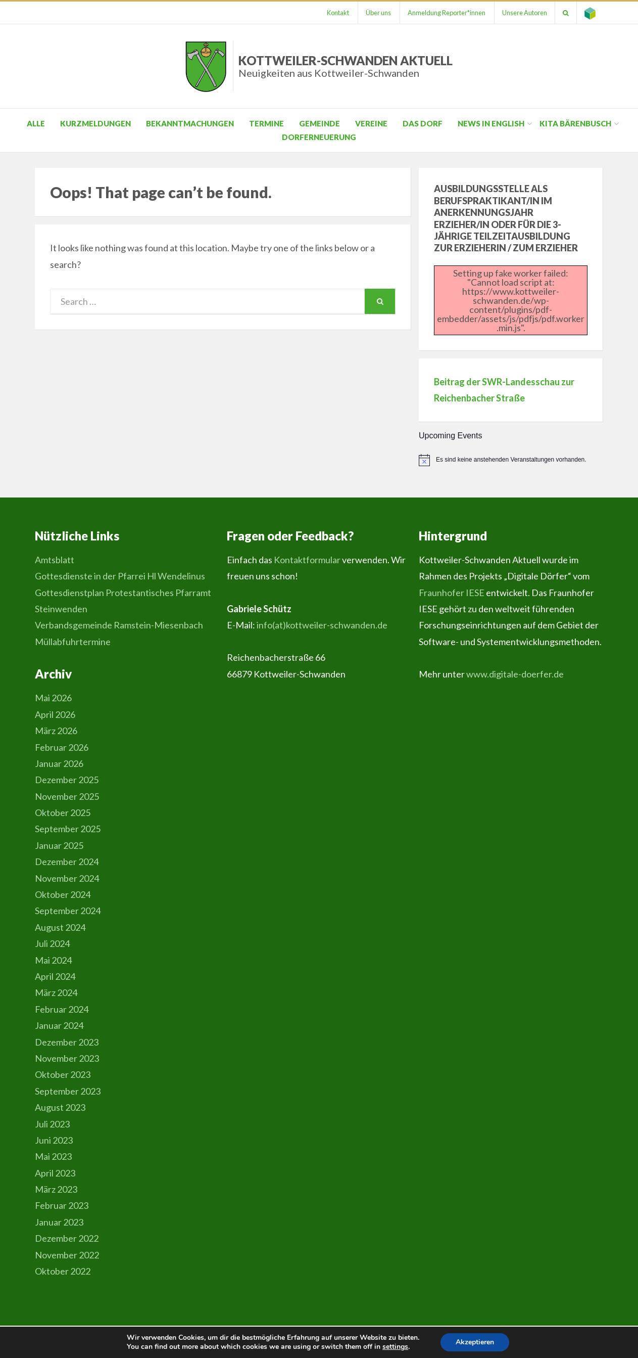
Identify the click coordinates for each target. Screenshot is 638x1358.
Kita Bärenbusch (575, 123)
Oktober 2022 (62, 1271)
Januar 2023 (59, 1222)
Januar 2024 (59, 1025)
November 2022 (67, 1254)
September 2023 (68, 1091)
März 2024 (56, 992)
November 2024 (67, 878)
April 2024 (55, 976)
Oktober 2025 (62, 812)
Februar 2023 (61, 1205)
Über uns (378, 13)
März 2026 (56, 730)
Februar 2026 (61, 747)
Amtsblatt (54, 559)
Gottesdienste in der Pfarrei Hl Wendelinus (120, 575)
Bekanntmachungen (190, 123)
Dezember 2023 (67, 1042)
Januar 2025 (59, 845)
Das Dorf (423, 123)
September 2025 (68, 828)
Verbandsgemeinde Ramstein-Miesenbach (119, 624)
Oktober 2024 (62, 894)
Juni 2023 (54, 1140)
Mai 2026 (53, 697)
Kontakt (338, 13)
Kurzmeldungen (95, 123)
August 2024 (60, 927)
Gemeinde (319, 123)
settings (395, 1346)
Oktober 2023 (62, 1074)
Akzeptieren (475, 1342)
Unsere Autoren (524, 13)
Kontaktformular (307, 559)
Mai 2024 (53, 960)
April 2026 (55, 714)
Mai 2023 (53, 1156)
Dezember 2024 (67, 861)
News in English (491, 123)
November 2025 (67, 796)
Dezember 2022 (67, 1238)
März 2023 (56, 1189)
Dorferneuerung (319, 137)
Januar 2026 (59, 763)
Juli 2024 (52, 943)
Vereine (371, 123)
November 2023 (67, 1058)
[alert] (511, 460)
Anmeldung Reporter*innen (446, 13)
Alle (36, 123)
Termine (266, 123)
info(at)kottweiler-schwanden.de (322, 624)
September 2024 (68, 910)
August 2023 (60, 1107)
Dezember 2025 (67, 779)
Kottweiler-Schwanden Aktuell (345, 66)
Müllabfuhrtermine (73, 641)
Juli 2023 (52, 1123)
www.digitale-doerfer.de (515, 674)
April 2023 (55, 1173)
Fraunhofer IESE (451, 592)
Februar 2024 (61, 1009)
